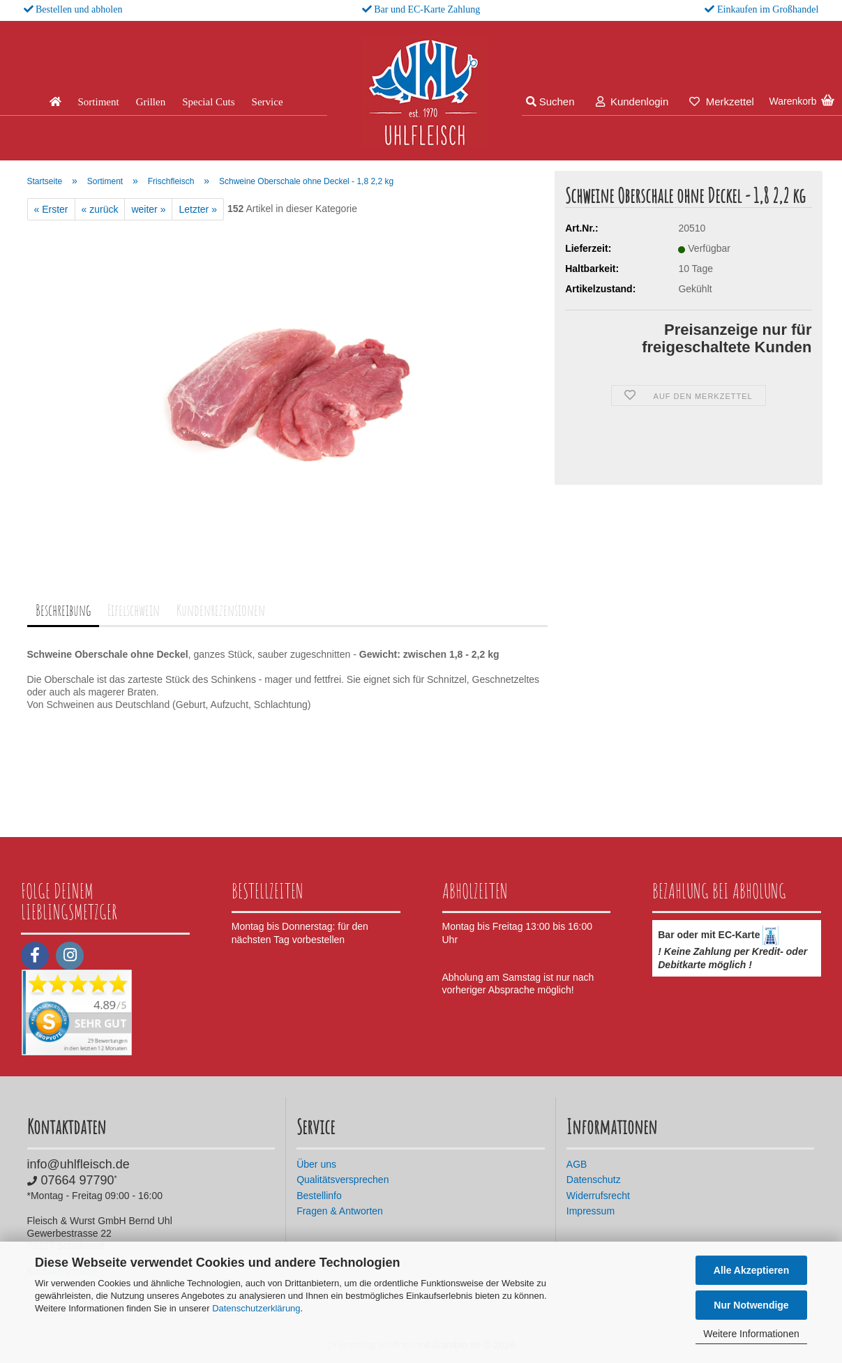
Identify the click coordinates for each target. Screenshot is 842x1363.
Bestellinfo (319, 1195)
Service (267, 101)
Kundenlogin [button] (632, 101)
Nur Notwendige (751, 1305)
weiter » (148, 209)
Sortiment (98, 101)
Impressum (590, 1211)
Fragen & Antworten (339, 1211)
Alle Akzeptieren (751, 1270)
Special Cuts (208, 101)
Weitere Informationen (751, 1333)
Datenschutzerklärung (256, 1308)
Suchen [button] (550, 101)
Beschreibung (63, 610)
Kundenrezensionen (220, 610)
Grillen (151, 101)
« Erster (51, 209)
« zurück (100, 209)
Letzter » (197, 209)
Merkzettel (721, 101)
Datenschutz (593, 1179)
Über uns (316, 1164)
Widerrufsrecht (598, 1195)
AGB (576, 1164)
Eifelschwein (133, 610)
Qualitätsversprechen (342, 1179)
